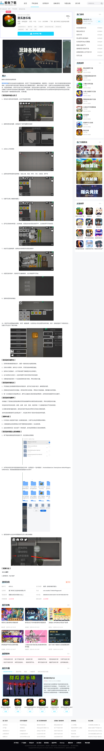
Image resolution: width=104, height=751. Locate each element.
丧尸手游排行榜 (58, 728)
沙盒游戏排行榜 (58, 736)
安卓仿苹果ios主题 (25, 736)
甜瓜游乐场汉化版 (49, 26)
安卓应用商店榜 (41, 736)
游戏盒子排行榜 (41, 730)
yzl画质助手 (6, 733)
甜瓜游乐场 (58, 26)
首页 (25, 3)
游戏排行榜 (29, 659)
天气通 (4, 728)
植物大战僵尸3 (81, 45)
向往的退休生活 (81, 28)
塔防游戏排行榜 (53, 659)
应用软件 (46, 3)
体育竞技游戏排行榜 (19, 662)
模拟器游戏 (21, 29)
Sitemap (62, 742)
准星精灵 (22, 728)
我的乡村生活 (80, 31)
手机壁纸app (23, 725)
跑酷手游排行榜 (53, 662)
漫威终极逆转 (98, 234)
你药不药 (79, 34)
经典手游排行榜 (58, 730)
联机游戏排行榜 (58, 725)
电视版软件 (23, 730)
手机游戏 (35, 3)
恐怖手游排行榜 (58, 733)
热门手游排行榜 (19, 659)
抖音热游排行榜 (8, 659)
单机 (35, 29)
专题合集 (67, 3)
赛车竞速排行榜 (42, 662)
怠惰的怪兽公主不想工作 (84, 52)
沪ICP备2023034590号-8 (59, 747)
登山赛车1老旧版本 (82, 38)
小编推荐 (41, 26)
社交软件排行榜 (41, 733)
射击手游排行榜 (8, 662)
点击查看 (45, 599)
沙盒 (31, 29)
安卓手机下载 (37, 33)
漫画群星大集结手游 (82, 48)
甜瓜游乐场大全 (22, 26)
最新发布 (70, 742)
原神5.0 (98, 212)
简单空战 (73, 733)
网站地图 (87, 742)
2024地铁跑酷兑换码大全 (95, 733)
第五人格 (98, 223)
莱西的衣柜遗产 (98, 245)
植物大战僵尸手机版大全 (95, 728)
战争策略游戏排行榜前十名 (65, 662)
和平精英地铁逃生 (89, 234)
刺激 (35, 26)
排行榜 (77, 3)
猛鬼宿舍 (89, 223)
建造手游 (30, 26)
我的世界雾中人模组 (76, 728)
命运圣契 (73, 730)
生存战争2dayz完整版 (83, 41)
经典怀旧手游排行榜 (42, 659)
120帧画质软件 (24, 733)
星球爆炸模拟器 (80, 245)
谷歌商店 (5, 725)
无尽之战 (79, 55)
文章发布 (78, 742)
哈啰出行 (5, 736)
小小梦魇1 (74, 725)
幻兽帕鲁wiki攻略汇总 (94, 725)
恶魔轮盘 (89, 212)
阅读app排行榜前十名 (43, 728)
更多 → (69, 605)
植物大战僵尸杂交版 (80, 213)
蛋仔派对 (79, 223)
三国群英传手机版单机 (89, 245)
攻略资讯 (56, 3)
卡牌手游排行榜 (65, 659)
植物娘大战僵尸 (75, 736)
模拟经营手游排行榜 (30, 662)
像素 (27, 29)
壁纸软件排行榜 (41, 725)
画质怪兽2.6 (6, 730)
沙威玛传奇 (79, 234)
